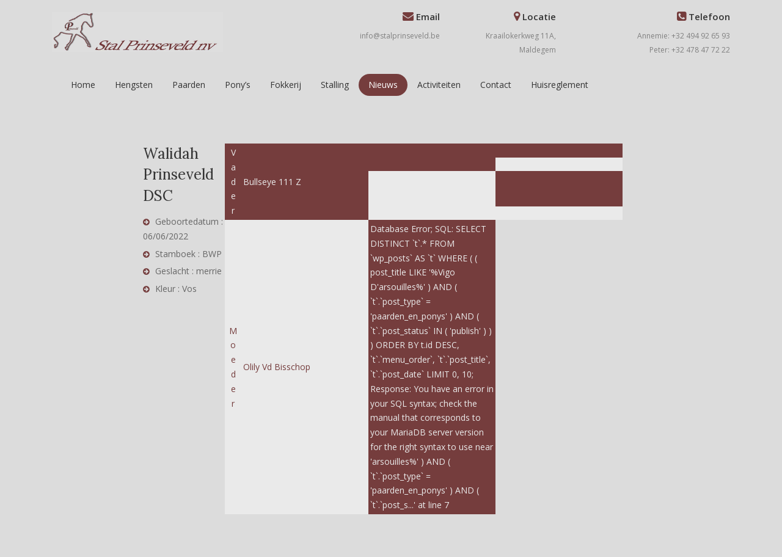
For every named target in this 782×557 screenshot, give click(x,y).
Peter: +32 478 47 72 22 (689, 50)
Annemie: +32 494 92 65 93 (683, 36)
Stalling (335, 84)
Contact (495, 84)
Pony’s (237, 84)
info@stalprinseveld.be (400, 36)
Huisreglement (559, 84)
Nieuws (383, 84)
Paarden (188, 84)
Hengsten (134, 84)
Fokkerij (285, 84)
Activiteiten (439, 84)
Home (83, 84)
